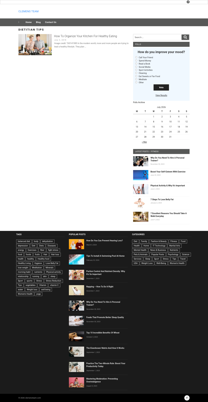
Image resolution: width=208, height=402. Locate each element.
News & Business (158, 250)
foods (28, 254)
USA (136, 263)
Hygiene (38, 263)
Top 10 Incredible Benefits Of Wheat (102, 333)
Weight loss (32, 289)
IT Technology (159, 246)
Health (137, 246)
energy (21, 250)
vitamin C (54, 285)
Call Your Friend (146, 57)
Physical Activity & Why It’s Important (168, 185)
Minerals (50, 267)
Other (141, 82)
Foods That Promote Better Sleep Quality (105, 317)
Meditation (37, 267)
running (35, 276)
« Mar (144, 142)
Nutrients (174, 250)
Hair (45, 254)
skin (45, 276)
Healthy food (43, 259)
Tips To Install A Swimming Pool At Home (105, 256)
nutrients (38, 272)
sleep (52, 276)
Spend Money (145, 61)
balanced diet (24, 241)
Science (185, 254)
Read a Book (144, 64)
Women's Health (25, 294)
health (20, 259)
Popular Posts (157, 254)
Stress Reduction (53, 281)
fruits (37, 254)
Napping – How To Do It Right (99, 286)
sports (29, 281)
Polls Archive (139, 102)
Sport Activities (146, 70)
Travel (182, 259)
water (20, 289)
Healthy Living (24, 263)
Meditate (143, 79)
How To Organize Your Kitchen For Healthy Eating (85, 36)
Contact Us (50, 22)
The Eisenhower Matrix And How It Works (105, 348)
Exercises (32, 250)
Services (137, 259)
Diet (33, 246)
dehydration (47, 241)
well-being (45, 289)
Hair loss (55, 254)
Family (144, 241)
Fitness (173, 241)
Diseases (52, 246)
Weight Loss (147, 263)
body (36, 241)
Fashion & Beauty (159, 241)
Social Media (144, 67)
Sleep (147, 259)
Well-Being (161, 263)
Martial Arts (174, 246)
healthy (30, 259)
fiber (42, 250)
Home (29, 22)
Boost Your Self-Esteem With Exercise (168, 172)
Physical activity (53, 272)
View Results (161, 95)
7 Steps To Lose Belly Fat (162, 199)
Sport (20, 281)
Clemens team (28, 11)
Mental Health (140, 250)
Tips (20, 285)
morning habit (24, 272)
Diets (41, 246)
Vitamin (42, 285)
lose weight (23, 267)
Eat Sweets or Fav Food (149, 76)
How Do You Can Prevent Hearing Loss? (104, 240)
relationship (23, 276)
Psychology (173, 254)
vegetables (31, 285)
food (20, 254)
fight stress (53, 250)
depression (23, 246)
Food (183, 241)
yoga (38, 294)
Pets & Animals (140, 254)
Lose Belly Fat (52, 263)
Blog (38, 22)
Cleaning (143, 73)
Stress (39, 281)
